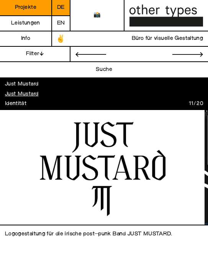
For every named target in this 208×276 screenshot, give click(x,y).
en (61, 23)
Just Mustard (22, 94)
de (61, 7)
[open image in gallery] (102, 168)
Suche (104, 69)
